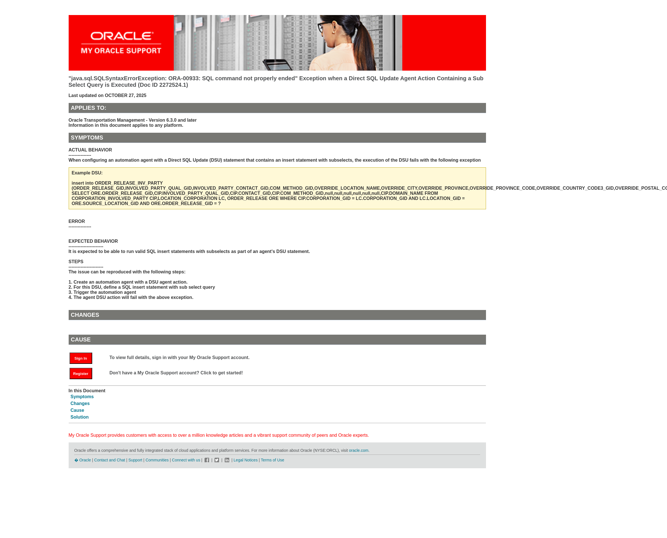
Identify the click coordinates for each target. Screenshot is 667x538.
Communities (157, 460)
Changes (80, 403)
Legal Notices (245, 460)
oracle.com (358, 450)
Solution (80, 417)
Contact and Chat (109, 460)
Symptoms (82, 396)
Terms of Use (272, 460)
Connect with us (186, 460)
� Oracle (82, 460)
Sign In (80, 358)
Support (135, 460)
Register (80, 374)
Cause (77, 410)
